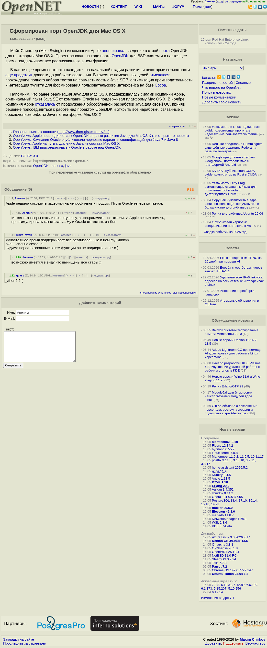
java (68, 166)
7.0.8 (215, 585)
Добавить (213, 643)
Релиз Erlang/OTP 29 (227, 386)
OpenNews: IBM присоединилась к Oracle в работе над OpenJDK (67, 147)
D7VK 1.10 (220, 482)
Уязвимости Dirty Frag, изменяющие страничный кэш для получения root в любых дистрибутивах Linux (230, 188)
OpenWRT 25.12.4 (225, 552)
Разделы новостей (217, 83)
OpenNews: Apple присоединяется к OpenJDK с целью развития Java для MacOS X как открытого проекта (101, 136)
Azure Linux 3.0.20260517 (231, 537)
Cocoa (160, 85)
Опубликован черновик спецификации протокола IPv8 (228, 224)
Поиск (197, 7)
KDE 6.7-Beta (222, 526)
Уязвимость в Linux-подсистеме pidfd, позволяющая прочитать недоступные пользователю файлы (232, 130)
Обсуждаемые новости (232, 320)
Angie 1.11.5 (221, 478)
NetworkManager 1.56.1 (229, 519)
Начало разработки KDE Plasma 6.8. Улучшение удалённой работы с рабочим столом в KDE (232, 366)
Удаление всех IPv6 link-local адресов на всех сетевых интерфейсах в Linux (234, 280)
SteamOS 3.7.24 (224, 559)
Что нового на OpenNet (221, 87)
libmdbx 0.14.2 (222, 493)
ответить (59, 198)
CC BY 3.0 (29, 156)
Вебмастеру (255, 643)
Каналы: (209, 78)
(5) (30, 189)
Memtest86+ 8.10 (225, 442)
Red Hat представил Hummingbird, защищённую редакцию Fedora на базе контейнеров (234, 147)
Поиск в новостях (216, 92)
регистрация (233, 1)
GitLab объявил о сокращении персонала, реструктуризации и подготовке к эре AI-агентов (231, 409)
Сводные (243, 83)
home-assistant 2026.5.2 (230, 467)
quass (20, 275)
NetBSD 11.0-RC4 (225, 555)
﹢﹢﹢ (71, 198)
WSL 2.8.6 (219, 522)
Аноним (20, 198)
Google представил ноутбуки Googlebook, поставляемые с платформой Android (230, 160)
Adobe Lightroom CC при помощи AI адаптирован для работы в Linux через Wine (233, 353)
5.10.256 (234, 588)
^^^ (71, 212)
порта (164, 51)
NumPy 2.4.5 (221, 475)
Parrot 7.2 (219, 566)
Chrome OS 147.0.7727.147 (232, 570)
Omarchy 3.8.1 (222, 544)
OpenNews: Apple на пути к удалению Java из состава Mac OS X (66, 143)
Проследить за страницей (24, 643)
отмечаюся (159, 75)
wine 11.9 (219, 471)
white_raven (24, 234)
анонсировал (113, 51)
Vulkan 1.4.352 (223, 489)
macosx (57, 166)
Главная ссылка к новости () (61, 132)
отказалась (45, 104)
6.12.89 (239, 585)
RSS (190, 189)
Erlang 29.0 (220, 486)
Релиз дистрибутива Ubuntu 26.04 (237, 213)
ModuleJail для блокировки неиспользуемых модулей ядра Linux (228, 396)
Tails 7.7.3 (219, 563)
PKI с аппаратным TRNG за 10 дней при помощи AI (233, 259)
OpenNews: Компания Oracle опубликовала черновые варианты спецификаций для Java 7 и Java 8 (95, 140)
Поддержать (233, 643)
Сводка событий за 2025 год (225, 232)
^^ (65, 212)
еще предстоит (19, 75)
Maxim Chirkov (252, 639)
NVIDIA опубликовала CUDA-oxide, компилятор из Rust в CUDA (230, 172)
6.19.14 (217, 592)
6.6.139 (251, 585)
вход (220, 1)
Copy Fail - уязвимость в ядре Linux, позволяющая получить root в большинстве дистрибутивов (232, 203)
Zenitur (27, 212)
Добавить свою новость (221, 102)
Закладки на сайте (18, 639)
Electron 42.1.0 (223, 511)
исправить (177, 126)
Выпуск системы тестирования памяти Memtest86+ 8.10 (231, 332)
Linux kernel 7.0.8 (225, 453)
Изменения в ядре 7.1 (217, 598)
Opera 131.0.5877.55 (227, 497)
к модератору (101, 198)
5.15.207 (220, 588)
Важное (232, 117)
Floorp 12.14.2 (222, 445)
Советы (232, 248)
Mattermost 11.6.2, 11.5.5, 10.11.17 (238, 456)
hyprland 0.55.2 (223, 449)
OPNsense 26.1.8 (225, 548)
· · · (80, 198)
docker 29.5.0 (222, 508)
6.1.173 (206, 588)
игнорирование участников (155, 292)
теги (208, 7)
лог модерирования (185, 292)
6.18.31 (226, 585)
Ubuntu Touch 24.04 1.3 (230, 574)
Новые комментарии (219, 97)
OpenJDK (120, 56)
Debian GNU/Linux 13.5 (230, 541)
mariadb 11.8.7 (223, 515)
